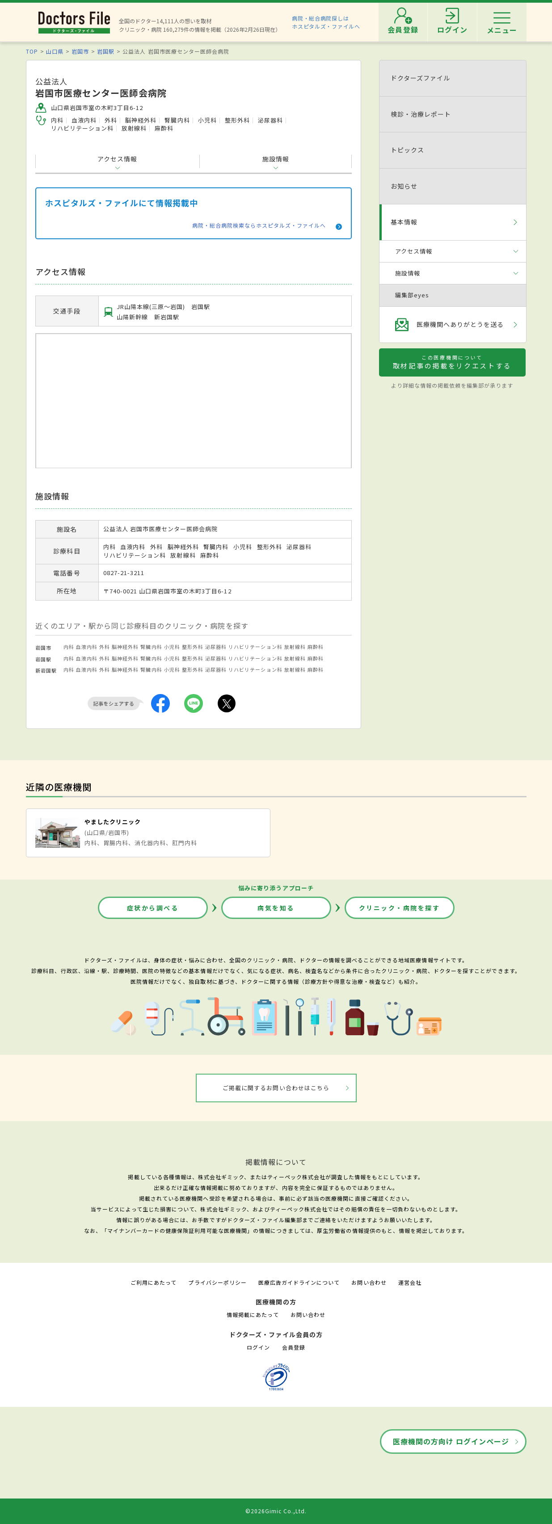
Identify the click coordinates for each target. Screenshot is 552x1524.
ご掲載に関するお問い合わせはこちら (276, 1088)
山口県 (54, 51)
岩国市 (80, 51)
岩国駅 (105, 51)
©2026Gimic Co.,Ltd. (276, 1511)
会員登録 (293, 1347)
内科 (68, 646)
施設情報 (275, 158)
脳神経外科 (125, 646)
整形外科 (192, 646)
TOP (32, 51)
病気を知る (276, 907)
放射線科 (295, 646)
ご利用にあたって (154, 1282)
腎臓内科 (151, 646)
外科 (104, 646)
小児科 (172, 646)
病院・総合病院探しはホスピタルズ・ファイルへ (326, 22)
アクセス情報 (117, 158)
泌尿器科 (216, 646)
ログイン (258, 1347)
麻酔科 (316, 646)
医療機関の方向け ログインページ (451, 1441)
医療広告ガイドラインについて (299, 1282)
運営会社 (409, 1282)
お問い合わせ (368, 1282)
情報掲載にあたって (252, 1314)
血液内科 (86, 646)
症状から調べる (153, 907)
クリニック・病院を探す (399, 907)
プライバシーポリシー (217, 1282)
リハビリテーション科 (255, 646)
